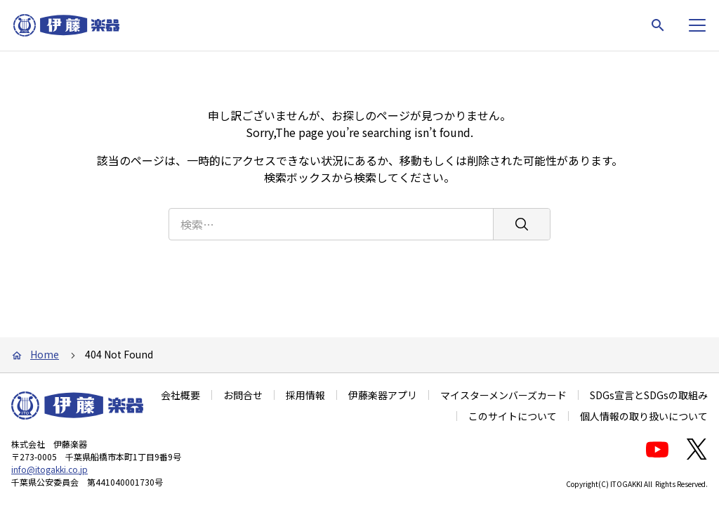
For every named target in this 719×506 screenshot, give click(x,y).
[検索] (521, 224)
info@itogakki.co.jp (49, 469)
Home (44, 354)
